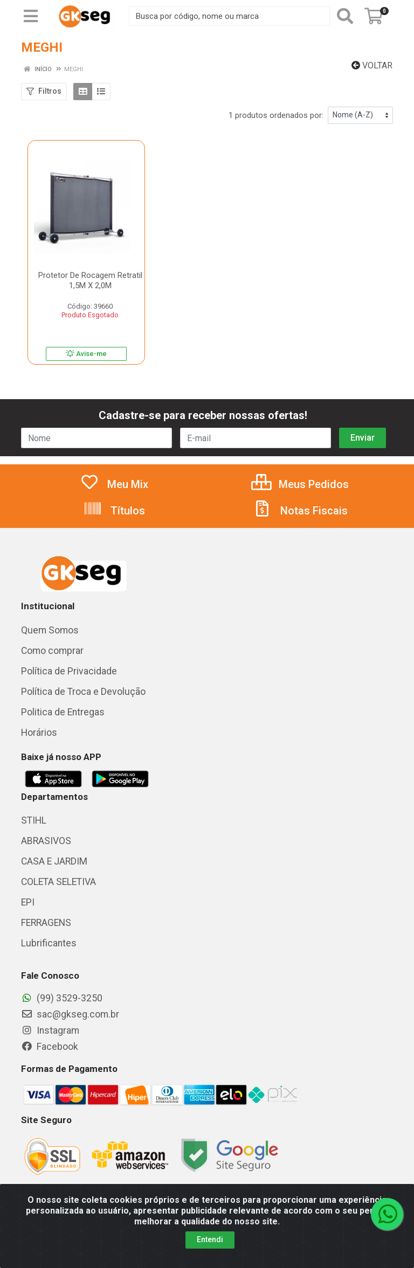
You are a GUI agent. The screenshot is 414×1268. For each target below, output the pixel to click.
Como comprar (52, 650)
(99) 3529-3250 (61, 998)
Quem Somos (50, 630)
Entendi (210, 1239)
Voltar (371, 65)
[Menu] (30, 16)
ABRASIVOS (46, 840)
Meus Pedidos (300, 484)
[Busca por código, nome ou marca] (229, 16)
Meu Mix (114, 484)
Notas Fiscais (300, 510)
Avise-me (86, 354)
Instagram (50, 1030)
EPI (27, 902)
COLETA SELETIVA (58, 881)
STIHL (33, 820)
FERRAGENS (46, 922)
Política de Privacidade (69, 671)
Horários (39, 732)
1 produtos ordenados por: (276, 115)
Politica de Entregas (63, 712)
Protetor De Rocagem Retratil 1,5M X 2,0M (90, 280)
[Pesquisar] (345, 16)
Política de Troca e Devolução (83, 691)
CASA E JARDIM (54, 861)
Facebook (49, 1046)
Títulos (114, 510)
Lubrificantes (49, 943)
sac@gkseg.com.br (70, 1014)
